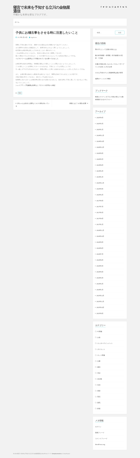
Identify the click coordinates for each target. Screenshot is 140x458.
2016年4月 (99, 272)
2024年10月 (100, 141)
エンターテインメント (105, 343)
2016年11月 (100, 230)
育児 (19, 93)
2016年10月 (100, 236)
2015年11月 (100, 301)
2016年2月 (99, 284)
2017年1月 (99, 224)
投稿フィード (99, 433)
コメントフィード (101, 439)
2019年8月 (99, 165)
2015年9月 (99, 313)
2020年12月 (100, 147)
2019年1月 (99, 177)
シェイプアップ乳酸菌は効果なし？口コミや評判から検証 (35, 85)
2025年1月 (99, 129)
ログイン (98, 427)
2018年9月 (99, 189)
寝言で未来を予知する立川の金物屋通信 (41, 9)
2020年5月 (99, 159)
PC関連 (99, 331)
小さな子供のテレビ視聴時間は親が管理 (109, 73)
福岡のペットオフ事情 (102, 79)
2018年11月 (100, 183)
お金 (98, 337)
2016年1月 (99, 290)
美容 (98, 391)
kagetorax (34, 37)
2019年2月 (99, 171)
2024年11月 (100, 135)
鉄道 (98, 409)
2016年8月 (99, 248)
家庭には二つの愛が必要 (78, 103)
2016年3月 (99, 278)
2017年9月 (99, 201)
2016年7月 (99, 254)
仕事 (98, 361)
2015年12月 (100, 296)
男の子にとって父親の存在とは (106, 49)
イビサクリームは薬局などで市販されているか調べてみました (37, 59)
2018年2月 (99, 195)
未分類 (99, 379)
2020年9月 (99, 153)
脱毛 (98, 403)
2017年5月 (99, 212)
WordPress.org (100, 444)
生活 (98, 385)
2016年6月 (99, 260)
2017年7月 (99, 207)
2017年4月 (99, 218)
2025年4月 (99, 118)
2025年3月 (99, 124)
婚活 (98, 367)
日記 (98, 373)
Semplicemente (56, 453)
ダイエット (101, 349)
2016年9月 (99, 242)
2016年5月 (99, 266)
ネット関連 (101, 355)
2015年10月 (100, 307)
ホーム (17, 22)
